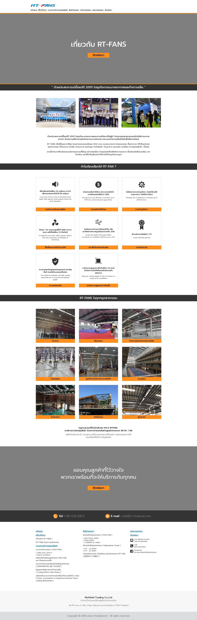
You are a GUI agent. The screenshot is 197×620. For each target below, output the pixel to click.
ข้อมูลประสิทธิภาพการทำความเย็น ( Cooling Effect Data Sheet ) (48, 571)
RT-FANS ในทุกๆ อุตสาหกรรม (47, 542)
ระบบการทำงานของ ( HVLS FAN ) (49, 549)
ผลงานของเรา (98, 10)
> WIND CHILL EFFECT (44, 553)
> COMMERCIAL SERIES (91, 542)
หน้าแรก (34, 10)
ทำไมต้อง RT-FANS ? (44, 539)
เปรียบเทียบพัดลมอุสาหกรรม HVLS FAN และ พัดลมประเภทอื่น (51, 559)
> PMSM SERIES (88, 540)
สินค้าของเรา (74, 10)
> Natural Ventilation (43, 555)
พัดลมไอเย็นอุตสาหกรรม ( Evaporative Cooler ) (102, 545)
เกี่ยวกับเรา (42, 10)
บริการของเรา (85, 10)
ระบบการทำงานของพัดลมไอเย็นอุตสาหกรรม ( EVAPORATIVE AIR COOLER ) (52, 565)
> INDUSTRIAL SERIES (91, 538)
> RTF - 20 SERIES (90, 549)
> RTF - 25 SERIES (89, 551)
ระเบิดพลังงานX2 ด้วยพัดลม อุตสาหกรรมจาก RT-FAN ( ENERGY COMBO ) (104, 555)
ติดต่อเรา (108, 10)
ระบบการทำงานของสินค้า (58, 10)
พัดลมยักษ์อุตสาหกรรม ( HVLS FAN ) (97, 535)
